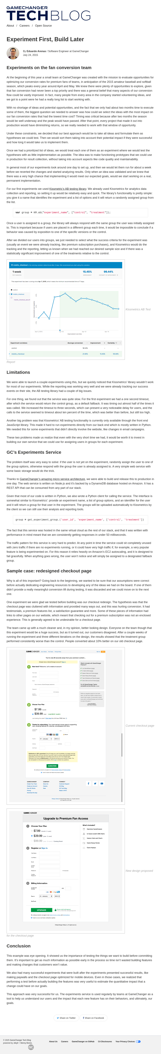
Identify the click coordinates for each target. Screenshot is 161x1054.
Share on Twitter (66, 1018)
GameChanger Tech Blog (20, 1040)
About (10, 25)
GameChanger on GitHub (83, 1041)
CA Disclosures (105, 1041)
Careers (24, 25)
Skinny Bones (26, 1043)
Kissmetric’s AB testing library (67, 188)
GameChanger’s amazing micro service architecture (52, 479)
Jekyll (15, 1043)
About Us (53, 1041)
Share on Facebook (93, 1018)
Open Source (43, 25)
